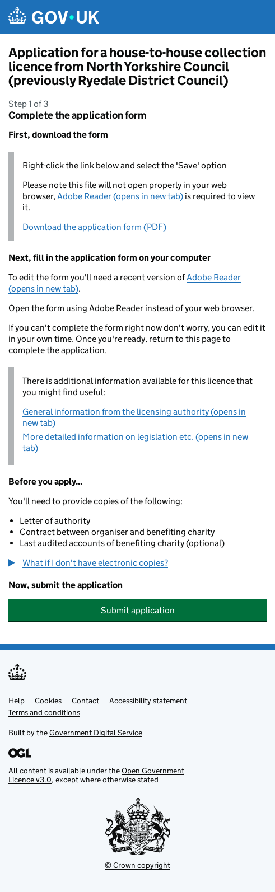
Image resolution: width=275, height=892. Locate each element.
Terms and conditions (44, 712)
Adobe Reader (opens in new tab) (120, 196)
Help (16, 701)
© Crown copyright (137, 865)
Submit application (138, 610)
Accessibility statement (148, 701)
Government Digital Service (95, 732)
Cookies (48, 701)
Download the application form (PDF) (94, 227)
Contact (85, 701)
